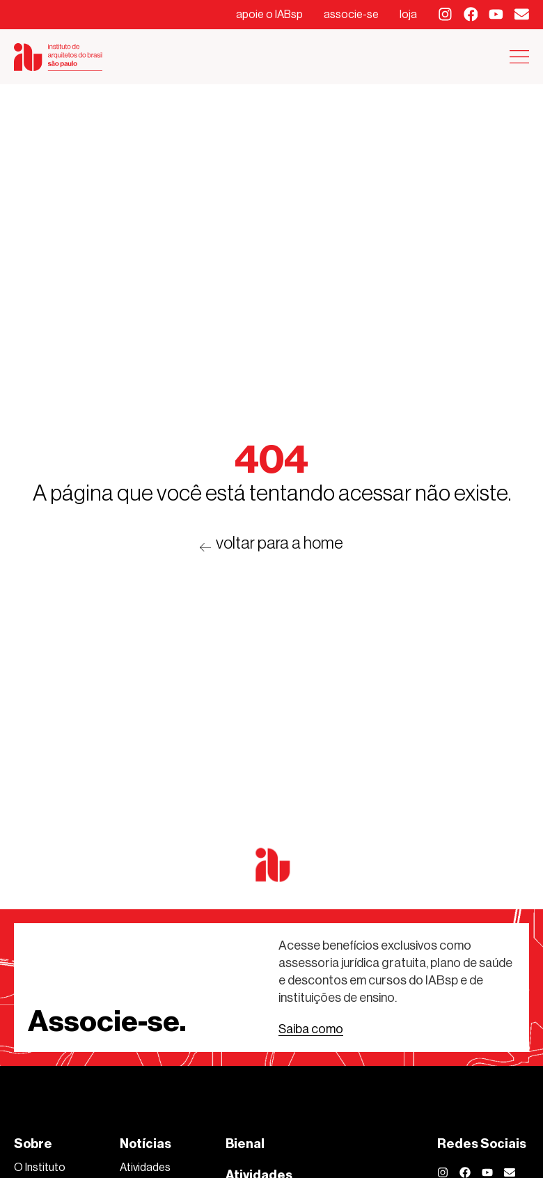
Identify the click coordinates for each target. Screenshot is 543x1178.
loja (408, 14)
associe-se (351, 14)
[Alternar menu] (519, 56)
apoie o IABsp (269, 14)
